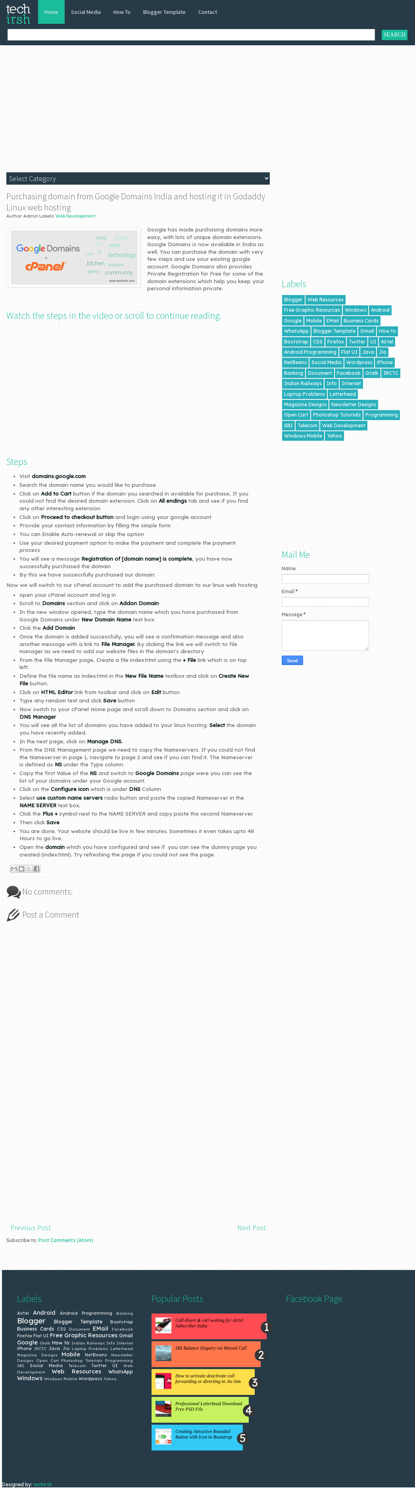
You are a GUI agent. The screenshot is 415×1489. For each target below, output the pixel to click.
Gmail (367, 331)
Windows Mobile (303, 436)
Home (51, 11)
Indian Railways (303, 383)
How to (387, 331)
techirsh (42, 1484)
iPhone (385, 362)
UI (373, 342)
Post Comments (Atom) (65, 1240)
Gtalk (371, 373)
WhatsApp (296, 331)
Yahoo (334, 436)
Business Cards (361, 321)
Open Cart (296, 415)
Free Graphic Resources (312, 310)
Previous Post (30, 1227)
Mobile (314, 321)
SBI (288, 425)
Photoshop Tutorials (337, 415)
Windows (355, 310)
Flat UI (349, 352)
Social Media (86, 11)
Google (293, 321)
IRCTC (390, 373)
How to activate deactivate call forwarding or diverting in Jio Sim (208, 1378)
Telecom (307, 425)
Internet (351, 383)
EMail (333, 321)
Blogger (293, 300)
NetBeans (295, 362)
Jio (382, 352)
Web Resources (325, 300)
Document (320, 373)
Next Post (251, 1227)
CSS (318, 342)
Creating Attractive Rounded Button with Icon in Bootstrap (203, 1434)
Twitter (357, 342)
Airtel (387, 342)
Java (368, 352)
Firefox (335, 342)
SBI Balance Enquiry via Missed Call (211, 1348)
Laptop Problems (304, 394)
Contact (207, 11)
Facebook (349, 373)
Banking (293, 373)
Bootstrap (296, 342)
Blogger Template (164, 11)
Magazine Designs (305, 404)
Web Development (76, 216)
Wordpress (359, 362)
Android (380, 310)
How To (122, 11)
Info (332, 383)
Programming (381, 415)
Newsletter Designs (353, 404)
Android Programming (310, 352)
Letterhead (343, 394)
